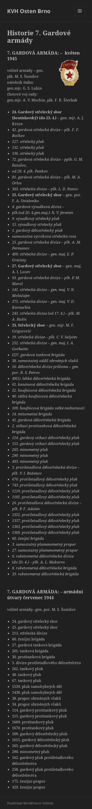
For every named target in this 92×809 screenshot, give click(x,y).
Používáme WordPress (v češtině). (30, 803)
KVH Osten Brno (29, 11)
